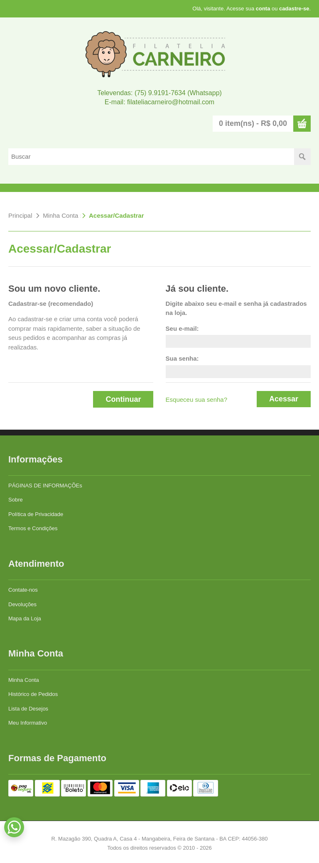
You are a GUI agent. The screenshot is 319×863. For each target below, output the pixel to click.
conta (263, 8)
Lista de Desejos (28, 709)
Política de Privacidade (35, 514)
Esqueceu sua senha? (196, 399)
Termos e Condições (33, 528)
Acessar (283, 399)
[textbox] (151, 156)
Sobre (15, 500)
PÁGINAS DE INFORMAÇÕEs (45, 485)
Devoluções (22, 604)
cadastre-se (294, 8)
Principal (20, 215)
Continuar (123, 399)
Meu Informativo (27, 723)
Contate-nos (23, 590)
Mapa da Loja (24, 618)
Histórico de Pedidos (33, 694)
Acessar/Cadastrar (116, 215)
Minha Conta (60, 215)
